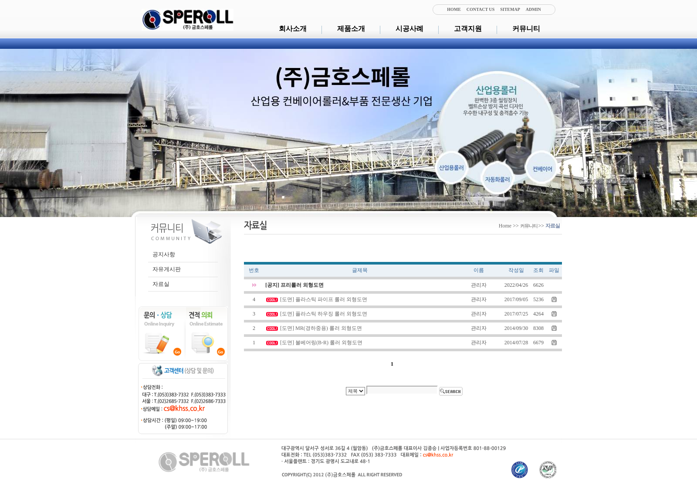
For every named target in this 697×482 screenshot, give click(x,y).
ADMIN (533, 9)
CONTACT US (480, 9)
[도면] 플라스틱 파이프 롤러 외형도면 (323, 299)
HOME (454, 9)
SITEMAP (510, 9)
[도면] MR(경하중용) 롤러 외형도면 (321, 328)
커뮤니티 (526, 28)
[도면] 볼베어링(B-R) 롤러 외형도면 (321, 342)
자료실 (160, 284)
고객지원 (468, 28)
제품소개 (351, 28)
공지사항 (163, 254)
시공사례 (409, 28)
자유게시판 (166, 269)
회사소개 (293, 28)
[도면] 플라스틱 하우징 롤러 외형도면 (323, 314)
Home (505, 226)
